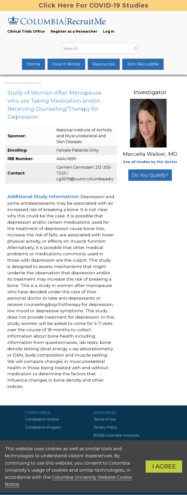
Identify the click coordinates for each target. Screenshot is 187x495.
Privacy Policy (105, 427)
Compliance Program (43, 427)
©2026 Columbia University (117, 435)
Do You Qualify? (150, 175)
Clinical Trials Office (26, 31)
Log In (108, 31)
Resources (104, 64)
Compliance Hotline (42, 419)
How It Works (66, 64)
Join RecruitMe (143, 64)
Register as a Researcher (74, 31)
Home (33, 64)
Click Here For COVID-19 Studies (94, 5)
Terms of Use (105, 419)
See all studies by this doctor (150, 162)
